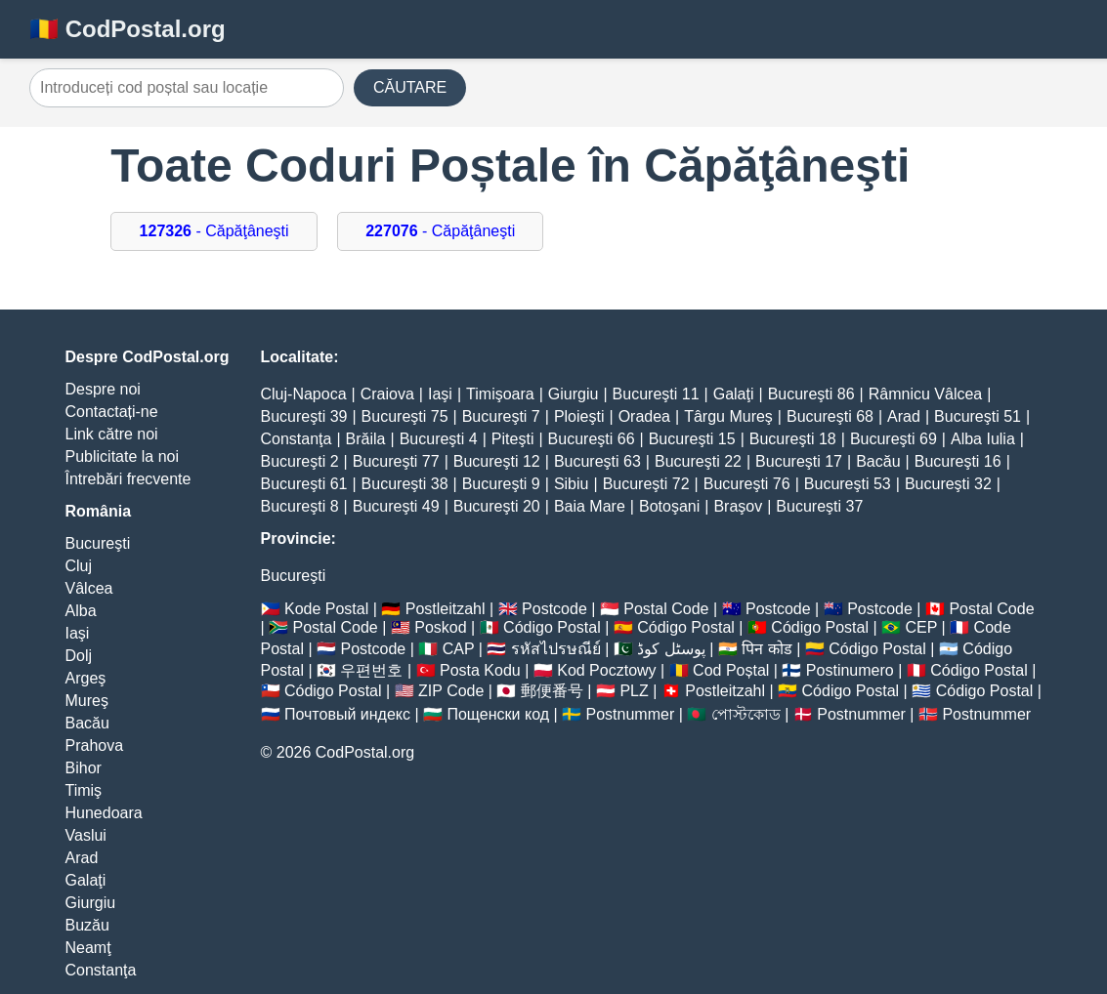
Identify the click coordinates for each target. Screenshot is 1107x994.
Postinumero (850, 670)
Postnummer (630, 714)
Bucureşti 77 (396, 461)
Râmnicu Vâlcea (926, 394)
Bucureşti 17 (798, 461)
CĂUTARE (410, 87)
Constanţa (101, 970)
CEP (921, 627)
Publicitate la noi (122, 456)
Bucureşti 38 (405, 484)
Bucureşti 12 (496, 461)
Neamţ (88, 947)
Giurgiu (90, 902)
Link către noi (111, 434)
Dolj (79, 655)
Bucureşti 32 (948, 484)
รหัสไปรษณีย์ (556, 649)
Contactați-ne (111, 411)
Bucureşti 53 (847, 484)
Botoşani (669, 506)
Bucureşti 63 (597, 461)
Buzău (87, 925)
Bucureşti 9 (501, 484)
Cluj (79, 566)
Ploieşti (579, 416)
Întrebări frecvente (128, 479)
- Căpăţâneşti (214, 231)
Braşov (737, 506)
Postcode (554, 609)
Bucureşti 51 (977, 416)
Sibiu (571, 484)
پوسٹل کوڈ (670, 649)
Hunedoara (104, 813)
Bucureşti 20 (496, 506)
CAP (459, 649)
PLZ (633, 691)
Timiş (84, 790)
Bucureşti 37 (819, 506)
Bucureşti (98, 543)
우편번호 (371, 670)
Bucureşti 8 (300, 506)
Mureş (86, 700)
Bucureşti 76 (746, 484)
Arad (82, 857)
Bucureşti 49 (396, 506)
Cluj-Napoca (304, 394)
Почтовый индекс (347, 714)
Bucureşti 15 (692, 439)
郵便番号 (552, 691)
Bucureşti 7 (501, 416)
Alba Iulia (983, 439)
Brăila (366, 439)
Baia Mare (589, 506)
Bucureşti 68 (830, 416)
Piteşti (512, 439)
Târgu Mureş (728, 416)
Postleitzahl (445, 609)
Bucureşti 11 (656, 394)
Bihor (83, 768)
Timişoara (500, 394)
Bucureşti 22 (698, 461)
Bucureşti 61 (304, 484)
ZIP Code (451, 691)
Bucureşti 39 (304, 416)
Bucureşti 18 (792, 439)
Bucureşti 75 (405, 416)
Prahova (94, 745)
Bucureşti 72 (646, 484)
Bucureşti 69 (893, 439)
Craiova (387, 394)
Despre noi (103, 389)
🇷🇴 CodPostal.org (127, 29)
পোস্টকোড (746, 714)
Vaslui (85, 835)
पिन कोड (766, 649)
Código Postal (552, 627)
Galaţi (85, 880)
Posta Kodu (480, 670)
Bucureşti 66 (591, 439)
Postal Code (665, 609)
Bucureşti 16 (958, 461)
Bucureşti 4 (439, 439)
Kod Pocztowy (606, 670)
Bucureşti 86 (811, 394)
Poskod (440, 627)
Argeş (85, 678)
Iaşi (77, 633)
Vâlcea (89, 588)
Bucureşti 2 (300, 461)
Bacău (87, 723)
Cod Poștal (731, 670)
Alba (81, 610)
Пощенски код (498, 714)
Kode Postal (326, 609)
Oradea (644, 416)
